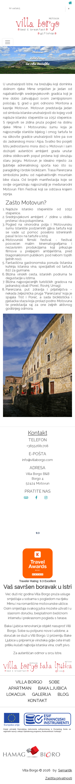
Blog (63, 694)
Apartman (19, 688)
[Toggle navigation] (7, 42)
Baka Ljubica (52, 688)
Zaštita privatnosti (58, 778)
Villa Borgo (29, 681)
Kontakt (37, 700)
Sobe (54, 681)
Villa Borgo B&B (37, 522)
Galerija (41, 694)
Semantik (65, 770)
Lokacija (15, 694)
